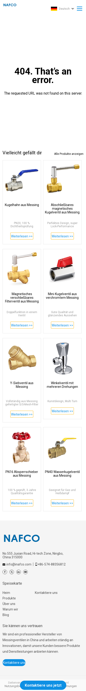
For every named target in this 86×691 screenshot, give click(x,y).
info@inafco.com (18, 564)
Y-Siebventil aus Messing (21, 385)
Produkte (9, 598)
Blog (6, 615)
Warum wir (10, 609)
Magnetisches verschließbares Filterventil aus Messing (22, 297)
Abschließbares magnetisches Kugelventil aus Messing (62, 208)
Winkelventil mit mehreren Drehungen (62, 385)
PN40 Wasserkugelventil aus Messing (62, 473)
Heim (6, 593)
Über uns (9, 604)
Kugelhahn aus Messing (22, 205)
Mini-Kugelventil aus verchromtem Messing (62, 295)
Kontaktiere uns (46, 593)
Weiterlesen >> (22, 236)
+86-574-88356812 (52, 564)
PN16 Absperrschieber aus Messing (22, 473)
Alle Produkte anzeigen (68, 154)
